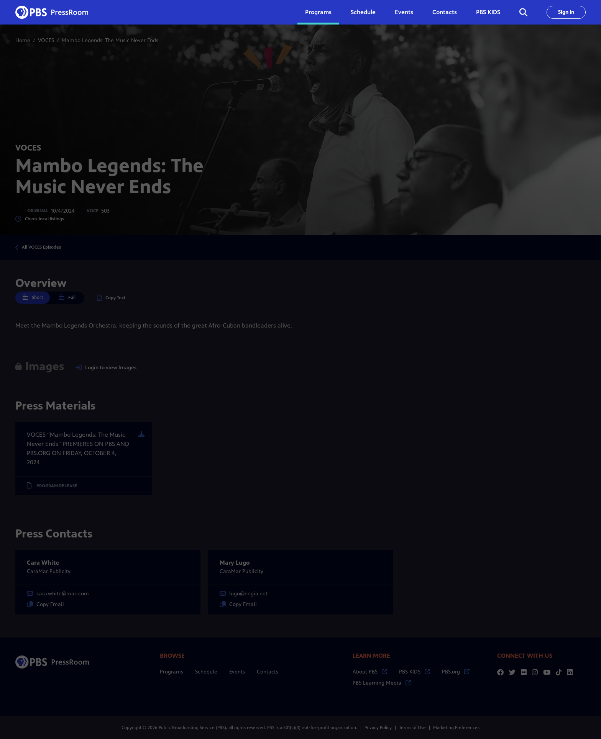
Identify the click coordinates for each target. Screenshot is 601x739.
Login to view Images (106, 367)
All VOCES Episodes (41, 247)
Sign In (566, 12)
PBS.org (456, 672)
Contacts (444, 12)
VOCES (46, 40)
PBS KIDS (488, 12)
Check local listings (39, 219)
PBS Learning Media (382, 683)
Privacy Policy (378, 727)
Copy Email (45, 604)
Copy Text (111, 298)
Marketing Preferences (456, 727)
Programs (171, 672)
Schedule (363, 12)
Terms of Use (412, 727)
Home (22, 40)
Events (404, 12)
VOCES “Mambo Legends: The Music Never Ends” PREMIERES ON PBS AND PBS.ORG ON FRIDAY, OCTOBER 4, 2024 (78, 448)
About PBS (370, 672)
